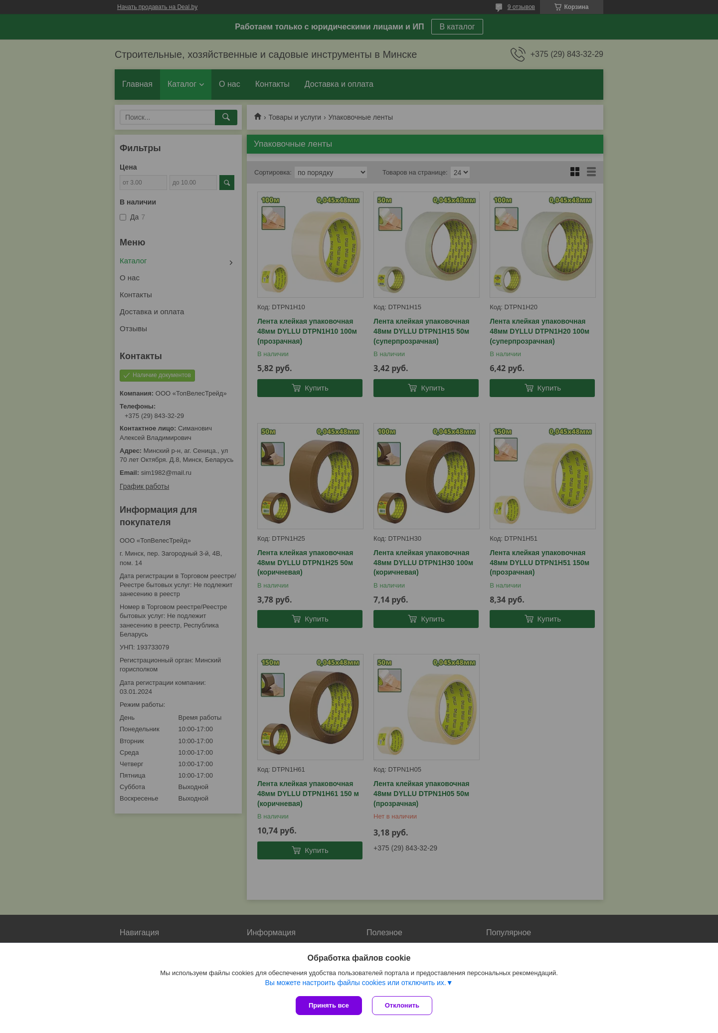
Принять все (329, 1005)
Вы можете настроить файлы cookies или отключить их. (355, 983)
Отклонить (402, 1005)
